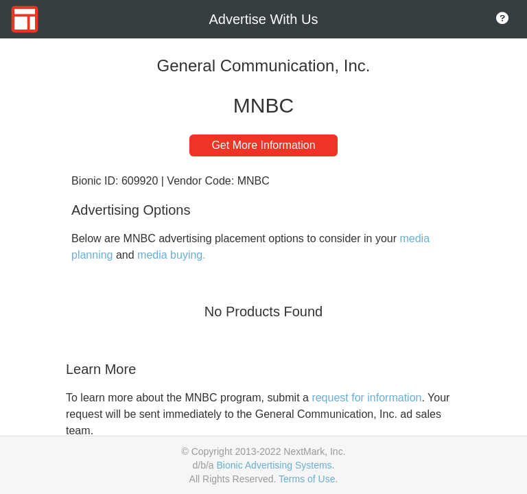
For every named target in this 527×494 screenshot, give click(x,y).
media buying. (171, 255)
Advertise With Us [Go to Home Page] (263, 19)
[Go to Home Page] (24, 19)
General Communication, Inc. (264, 65)
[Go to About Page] (502, 19)
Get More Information (263, 145)
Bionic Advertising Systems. (276, 465)
